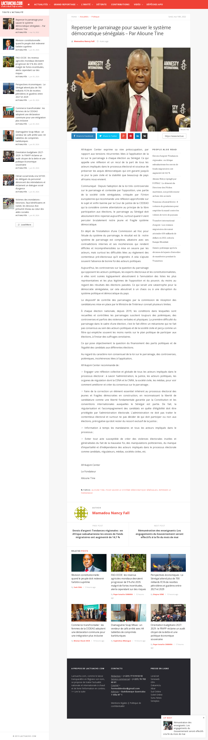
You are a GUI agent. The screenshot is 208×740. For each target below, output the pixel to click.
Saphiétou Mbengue (122, 641)
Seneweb (155, 679)
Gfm (153, 682)
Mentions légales (119, 703)
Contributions (120, 4)
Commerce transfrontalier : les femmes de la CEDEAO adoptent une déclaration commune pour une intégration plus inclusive (31, 114)
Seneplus (155, 700)
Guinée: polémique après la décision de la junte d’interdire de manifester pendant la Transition (166, 254)
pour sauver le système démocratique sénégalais (132, 490)
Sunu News (156, 697)
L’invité (85, 4)
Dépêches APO (155, 4)
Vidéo (137, 4)
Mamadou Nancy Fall (84, 41)
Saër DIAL (78, 587)
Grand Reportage (65, 4)
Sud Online (156, 691)
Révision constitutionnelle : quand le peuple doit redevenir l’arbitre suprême (30, 43)
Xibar (153, 688)
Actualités (41, 4)
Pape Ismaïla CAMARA (123, 594)
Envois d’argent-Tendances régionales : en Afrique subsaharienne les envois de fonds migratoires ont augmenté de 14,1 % (165, 164)
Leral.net (155, 676)
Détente (101, 4)
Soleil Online (156, 694)
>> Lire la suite (78, 691)
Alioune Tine (98, 490)
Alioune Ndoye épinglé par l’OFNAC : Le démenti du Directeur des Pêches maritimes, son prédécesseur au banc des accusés (166, 187)
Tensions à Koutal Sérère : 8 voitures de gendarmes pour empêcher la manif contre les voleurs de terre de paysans (166, 208)
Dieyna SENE (158, 594)
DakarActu (156, 685)
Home (74, 16)
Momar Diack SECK (82, 641)
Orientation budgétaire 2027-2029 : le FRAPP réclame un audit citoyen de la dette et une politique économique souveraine (31, 158)
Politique (95, 16)
